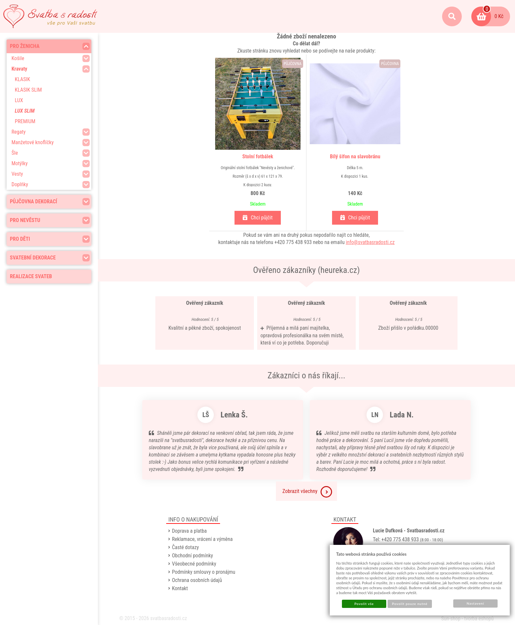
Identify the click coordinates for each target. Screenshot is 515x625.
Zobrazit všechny (307, 492)
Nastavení (475, 603)
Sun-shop (450, 618)
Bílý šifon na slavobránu (355, 156)
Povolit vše (364, 604)
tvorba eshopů (479, 618)
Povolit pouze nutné (410, 604)
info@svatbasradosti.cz (370, 242)
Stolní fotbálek (257, 156)
